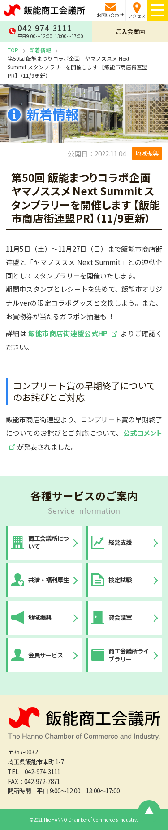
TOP (13, 50)
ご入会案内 (130, 31)
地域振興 (147, 152)
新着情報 (40, 50)
